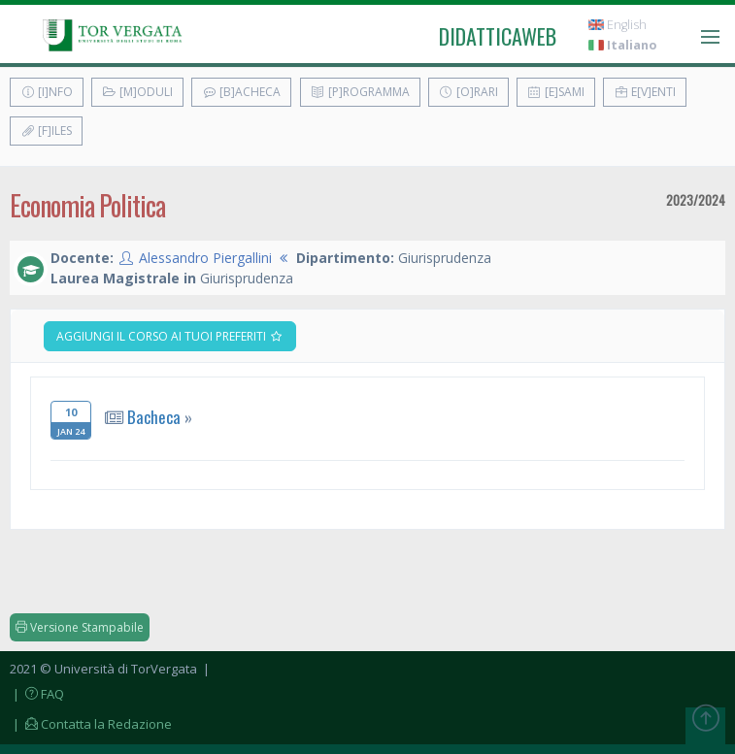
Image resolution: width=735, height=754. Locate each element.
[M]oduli (137, 91)
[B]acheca (241, 91)
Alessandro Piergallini (205, 257)
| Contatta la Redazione (91, 724)
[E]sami (556, 91)
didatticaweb (497, 35)
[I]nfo (46, 91)
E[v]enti (645, 91)
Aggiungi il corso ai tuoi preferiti (170, 336)
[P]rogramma (360, 91)
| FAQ (37, 694)
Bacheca (154, 417)
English (617, 24)
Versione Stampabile (80, 627)
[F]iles (46, 130)
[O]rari (468, 91)
